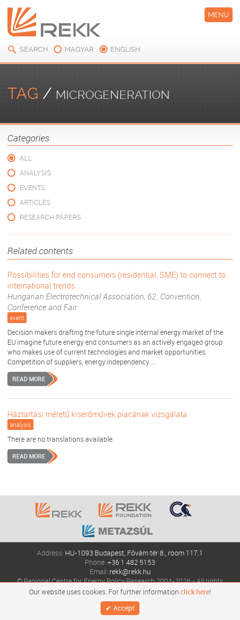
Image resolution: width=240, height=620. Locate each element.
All (26, 158)
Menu (218, 15)
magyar (79, 49)
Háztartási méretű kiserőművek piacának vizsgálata (97, 414)
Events (32, 187)
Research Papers (50, 217)
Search (34, 49)
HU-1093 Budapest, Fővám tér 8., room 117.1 (134, 552)
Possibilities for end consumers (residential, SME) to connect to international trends (120, 291)
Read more (28, 379)
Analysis (35, 172)
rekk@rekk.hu (130, 571)
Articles (35, 202)
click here (194, 591)
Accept (124, 608)
